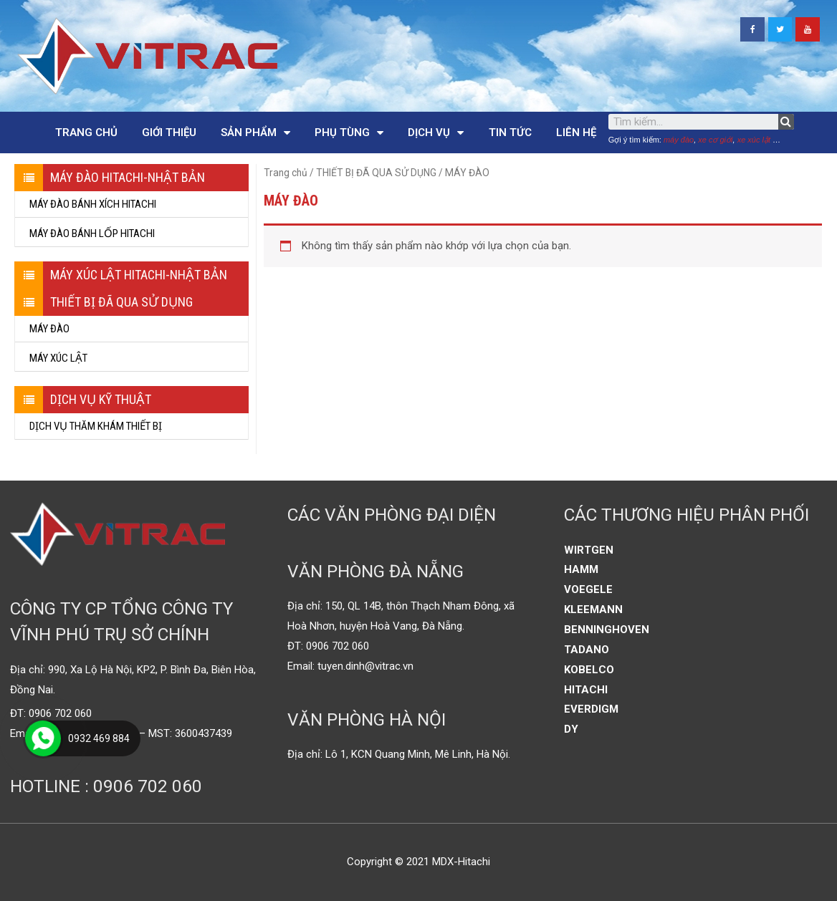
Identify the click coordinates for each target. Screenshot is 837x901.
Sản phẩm (255, 133)
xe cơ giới (715, 139)
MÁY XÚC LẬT (58, 358)
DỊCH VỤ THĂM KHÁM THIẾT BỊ (95, 426)
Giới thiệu (169, 132)
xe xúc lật (753, 139)
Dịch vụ (436, 133)
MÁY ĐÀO (49, 328)
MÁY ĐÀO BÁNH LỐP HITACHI (92, 233)
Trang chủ (86, 132)
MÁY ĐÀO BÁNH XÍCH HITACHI (92, 204)
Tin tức (510, 132)
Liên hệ (576, 132)
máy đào (679, 139)
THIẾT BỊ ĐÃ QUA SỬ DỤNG (376, 172)
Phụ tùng (349, 133)
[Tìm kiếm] (786, 122)
